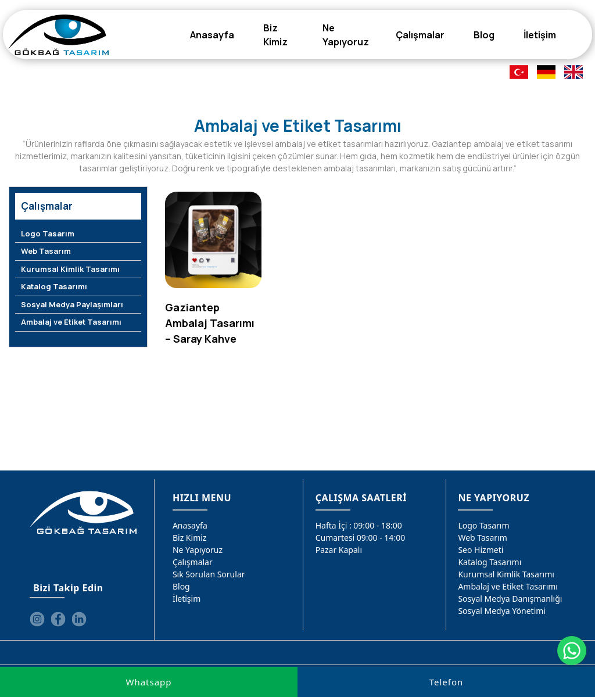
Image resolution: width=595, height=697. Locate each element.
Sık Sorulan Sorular (209, 574)
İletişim (186, 598)
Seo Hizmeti (480, 549)
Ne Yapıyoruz (198, 549)
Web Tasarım (46, 251)
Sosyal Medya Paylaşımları (72, 304)
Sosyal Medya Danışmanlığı (510, 598)
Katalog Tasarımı (54, 286)
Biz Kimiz (190, 537)
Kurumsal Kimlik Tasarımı (70, 269)
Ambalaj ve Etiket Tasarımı (71, 322)
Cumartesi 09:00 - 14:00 (361, 537)
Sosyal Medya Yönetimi (502, 610)
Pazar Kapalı (339, 549)
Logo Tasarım (47, 233)
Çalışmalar (193, 561)
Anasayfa (190, 525)
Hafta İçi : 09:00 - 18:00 (359, 525)
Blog (181, 586)
